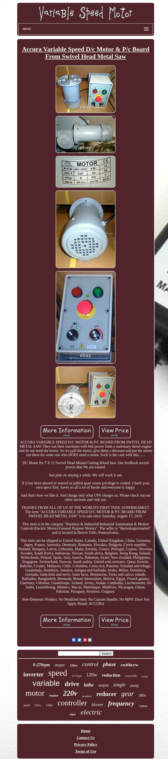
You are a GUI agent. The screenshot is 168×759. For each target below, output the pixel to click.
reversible (131, 676)
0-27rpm (77, 676)
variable (46, 683)
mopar (60, 665)
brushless (87, 696)
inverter (33, 674)
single (119, 684)
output (103, 685)
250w (37, 705)
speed (57, 673)
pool (27, 705)
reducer (106, 694)
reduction (111, 675)
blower (97, 704)
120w (91, 675)
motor (35, 693)
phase (109, 664)
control (90, 664)
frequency (121, 703)
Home (85, 731)
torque (145, 676)
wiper (73, 714)
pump (134, 685)
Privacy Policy (85, 745)
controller (72, 703)
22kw (74, 665)
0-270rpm (41, 665)
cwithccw (129, 664)
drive (72, 683)
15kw (49, 705)
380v (142, 695)
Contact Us (85, 738)
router (53, 695)
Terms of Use (85, 751)
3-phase (143, 705)
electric (91, 712)
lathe (89, 684)
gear (127, 693)
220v (70, 693)
